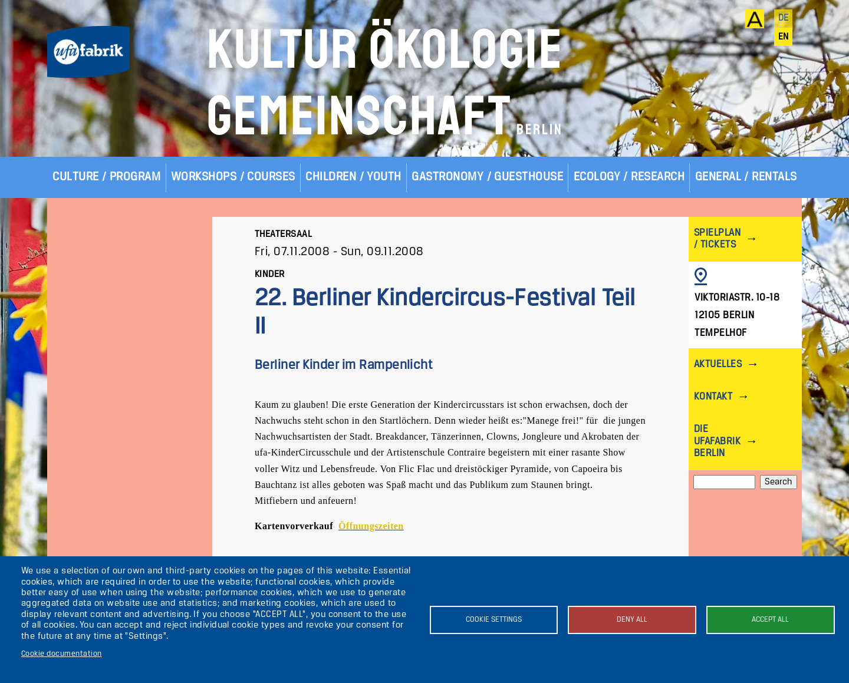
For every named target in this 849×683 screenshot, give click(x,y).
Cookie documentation (61, 654)
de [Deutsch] (783, 18)
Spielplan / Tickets (717, 239)
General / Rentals (746, 177)
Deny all (632, 619)
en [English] (783, 37)
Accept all (770, 619)
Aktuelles (718, 364)
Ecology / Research (629, 177)
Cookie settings (494, 619)
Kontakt (713, 397)
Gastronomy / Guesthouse (487, 177)
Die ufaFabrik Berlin (717, 441)
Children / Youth (353, 177)
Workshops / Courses (233, 177)
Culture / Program (106, 177)
